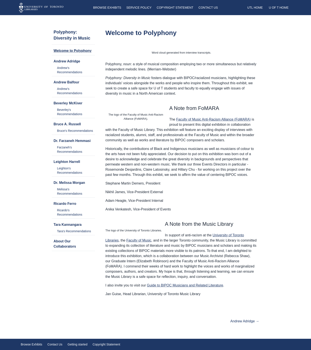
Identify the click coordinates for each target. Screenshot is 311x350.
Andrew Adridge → (244, 321)
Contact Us (208, 7)
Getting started (77, 344)
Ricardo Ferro (65, 203)
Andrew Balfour (66, 82)
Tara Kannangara (68, 224)
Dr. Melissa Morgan (69, 183)
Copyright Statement (175, 7)
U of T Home (279, 7)
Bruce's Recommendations (75, 130)
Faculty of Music (138, 240)
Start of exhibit (67, 321)
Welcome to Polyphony (73, 50)
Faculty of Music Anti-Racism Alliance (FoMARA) (213, 119)
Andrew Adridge (67, 61)
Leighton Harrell (67, 162)
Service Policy (138, 7)
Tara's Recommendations (74, 231)
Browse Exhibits (107, 7)
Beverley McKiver (68, 103)
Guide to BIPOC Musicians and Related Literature (185, 285)
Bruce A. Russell (67, 124)
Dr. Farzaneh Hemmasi (72, 141)
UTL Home (255, 7)
